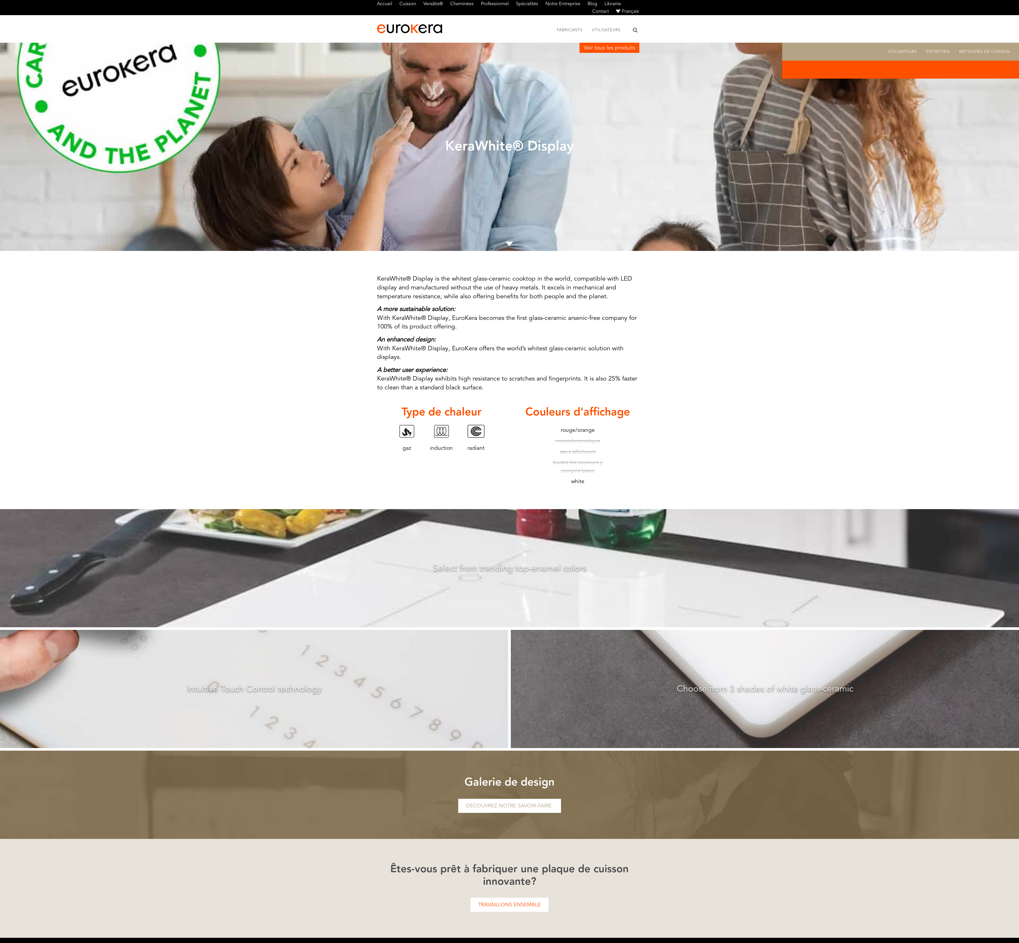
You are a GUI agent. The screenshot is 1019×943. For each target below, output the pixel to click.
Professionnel (495, 4)
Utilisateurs (606, 30)
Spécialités (527, 4)
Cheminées (462, 4)
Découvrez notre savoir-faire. (509, 805)
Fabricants (570, 30)
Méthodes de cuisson (984, 51)
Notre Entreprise (562, 4)
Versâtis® (433, 4)
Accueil (384, 4)
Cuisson (407, 4)
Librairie (612, 4)
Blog (592, 4)
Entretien (938, 51)
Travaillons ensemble (509, 904)
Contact (600, 11)
